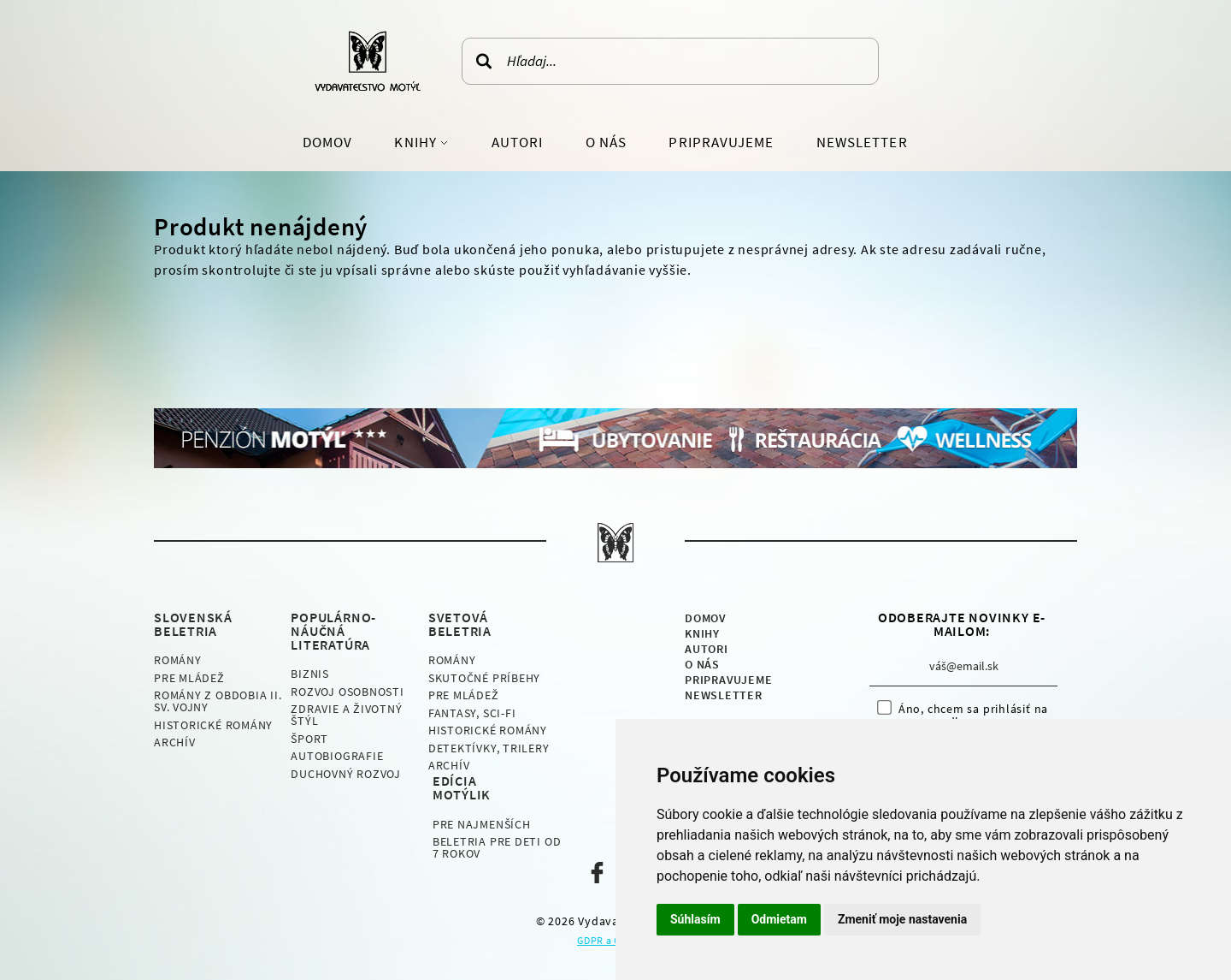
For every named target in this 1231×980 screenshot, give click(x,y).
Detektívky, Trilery (489, 748)
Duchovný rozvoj (346, 773)
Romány (178, 660)
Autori (517, 142)
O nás (606, 142)
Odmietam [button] (779, 919)
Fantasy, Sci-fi (472, 713)
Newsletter (862, 142)
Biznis (310, 673)
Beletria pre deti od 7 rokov (497, 847)
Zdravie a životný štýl (346, 714)
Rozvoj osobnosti (347, 691)
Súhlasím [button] (695, 919)
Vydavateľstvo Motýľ (367, 61)
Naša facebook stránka (597, 872)
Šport (309, 738)
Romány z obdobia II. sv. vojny (218, 701)
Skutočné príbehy (484, 678)
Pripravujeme (721, 142)
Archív (175, 742)
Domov (327, 142)
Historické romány (213, 725)
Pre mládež (189, 678)
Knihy (416, 142)
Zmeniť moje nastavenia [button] (902, 919)
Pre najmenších (482, 824)
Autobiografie (337, 755)
